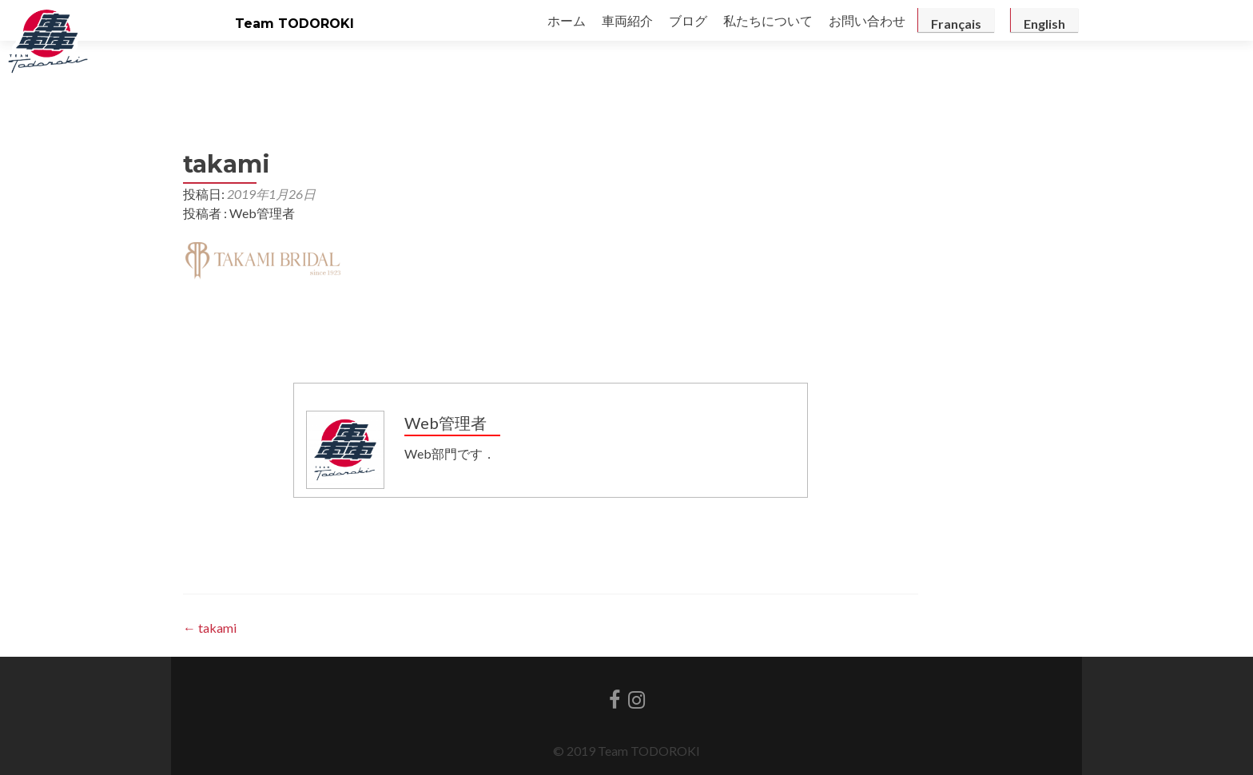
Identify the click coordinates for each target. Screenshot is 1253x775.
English (1044, 23)
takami (210, 627)
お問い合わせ (867, 20)
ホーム (566, 20)
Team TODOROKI (294, 23)
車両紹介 (627, 20)
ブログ (688, 20)
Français (956, 23)
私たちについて (768, 20)
